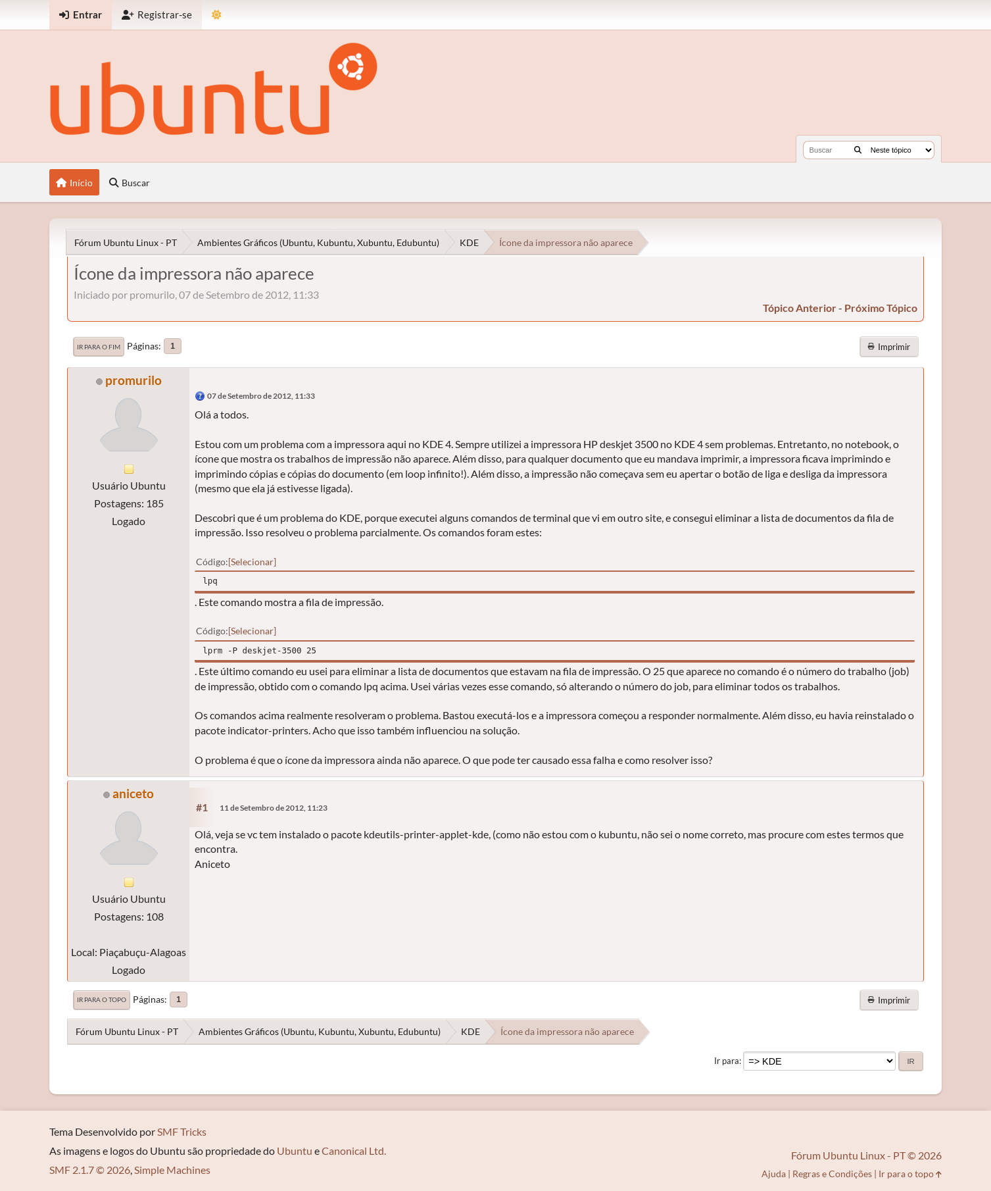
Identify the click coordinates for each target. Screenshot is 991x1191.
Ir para (726, 1060)
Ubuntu (294, 1150)
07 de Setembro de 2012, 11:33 (261, 396)
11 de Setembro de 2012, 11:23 (273, 807)
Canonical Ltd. (354, 1150)
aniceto (133, 793)
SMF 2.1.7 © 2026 (89, 1169)
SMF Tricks (181, 1131)
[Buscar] (858, 150)
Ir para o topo (101, 999)
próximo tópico (880, 307)
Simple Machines (172, 1169)
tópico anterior (799, 307)
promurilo (133, 380)
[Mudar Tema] (216, 15)
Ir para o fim (98, 347)
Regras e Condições (832, 1173)
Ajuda (773, 1173)
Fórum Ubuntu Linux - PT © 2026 (866, 1155)
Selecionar (252, 561)
